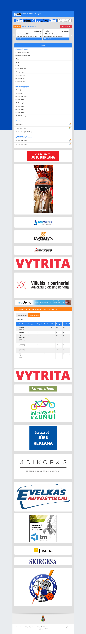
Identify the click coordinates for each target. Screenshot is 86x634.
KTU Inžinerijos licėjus (22, 356)
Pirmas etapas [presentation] (22, 315)
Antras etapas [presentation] (34, 315)
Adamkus (21, 332)
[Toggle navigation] (70, 14)
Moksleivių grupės (22, 86)
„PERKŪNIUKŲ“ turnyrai (24, 137)
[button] (43, 52)
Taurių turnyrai (21, 121)
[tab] (22, 315)
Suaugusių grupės (22, 49)
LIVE (66, 26)
